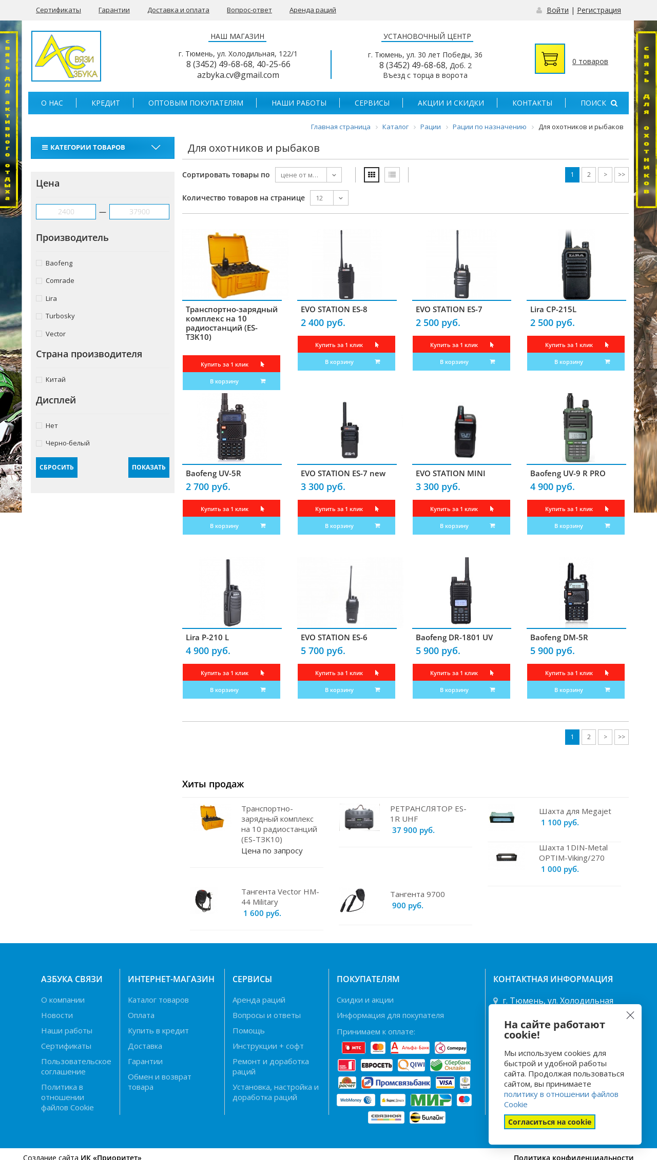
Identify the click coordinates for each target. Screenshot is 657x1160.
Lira (46, 298)
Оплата (141, 1015)
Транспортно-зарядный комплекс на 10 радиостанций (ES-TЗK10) (232, 322)
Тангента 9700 (417, 894)
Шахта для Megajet (575, 811)
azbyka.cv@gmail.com (238, 74)
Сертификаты (58, 9)
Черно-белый (63, 442)
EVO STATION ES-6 (334, 637)
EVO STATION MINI (451, 473)
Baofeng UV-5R (213, 473)
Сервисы (372, 103)
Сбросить (57, 467)
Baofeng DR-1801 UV (454, 637)
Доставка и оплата (178, 9)
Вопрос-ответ (249, 9)
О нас (52, 103)
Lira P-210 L (207, 637)
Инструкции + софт (268, 1046)
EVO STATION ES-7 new (343, 473)
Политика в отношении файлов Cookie (67, 1097)
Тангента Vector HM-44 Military (280, 896)
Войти (558, 10)
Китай (51, 379)
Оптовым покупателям (195, 103)
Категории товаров (85, 147)
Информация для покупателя (390, 1015)
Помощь (249, 1030)
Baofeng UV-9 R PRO (568, 473)
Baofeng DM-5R (559, 637)
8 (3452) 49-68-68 (219, 64)
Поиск (599, 103)
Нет (47, 425)
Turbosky (55, 315)
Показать (149, 467)
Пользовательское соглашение (76, 1066)
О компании (63, 999)
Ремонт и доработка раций (271, 1066)
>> (621, 174)
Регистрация (599, 10)
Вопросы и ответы (267, 1015)
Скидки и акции (365, 999)
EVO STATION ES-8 (334, 309)
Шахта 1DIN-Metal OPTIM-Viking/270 (573, 852)
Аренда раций (312, 9)
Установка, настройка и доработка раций (276, 1092)
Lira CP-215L (553, 309)
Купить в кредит (158, 1030)
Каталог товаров (158, 999)
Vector (51, 333)
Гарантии (114, 9)
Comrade (55, 280)
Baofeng (54, 262)
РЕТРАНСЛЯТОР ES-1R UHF (428, 813)
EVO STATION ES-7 (449, 309)
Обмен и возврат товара (159, 1081)
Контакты (532, 103)
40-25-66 (274, 64)
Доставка (145, 1046)
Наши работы (299, 103)
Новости (57, 1015)
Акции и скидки (451, 103)
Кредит (105, 103)
